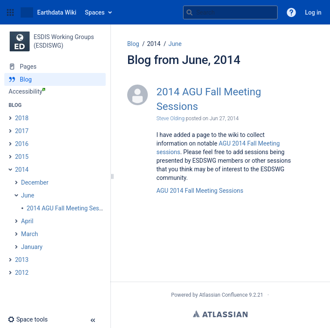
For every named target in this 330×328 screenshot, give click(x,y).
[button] (10, 12)
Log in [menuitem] (313, 12)
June (175, 43)
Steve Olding (170, 118)
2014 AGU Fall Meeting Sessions (208, 99)
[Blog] (55, 79)
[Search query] (230, 12)
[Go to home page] (48, 12)
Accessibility (27, 91)
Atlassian (220, 313)
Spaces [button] (95, 12)
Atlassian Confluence (223, 295)
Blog (133, 43)
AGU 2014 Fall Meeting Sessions (199, 190)
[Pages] (55, 66)
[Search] (189, 12)
